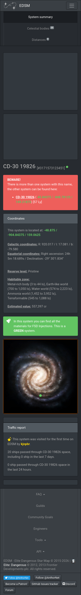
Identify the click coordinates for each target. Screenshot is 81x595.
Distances (40, 39)
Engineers (40, 529)
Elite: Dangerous (15, 565)
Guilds (40, 506)
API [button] (39, 551)
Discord (69, 584)
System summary (40, 17)
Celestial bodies (40, 28)
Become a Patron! (16, 584)
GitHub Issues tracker (45, 584)
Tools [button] (39, 540)
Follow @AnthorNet (47, 577)
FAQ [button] (39, 494)
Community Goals (40, 517)
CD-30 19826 (25, 197)
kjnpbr (25, 444)
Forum (9, 590)
